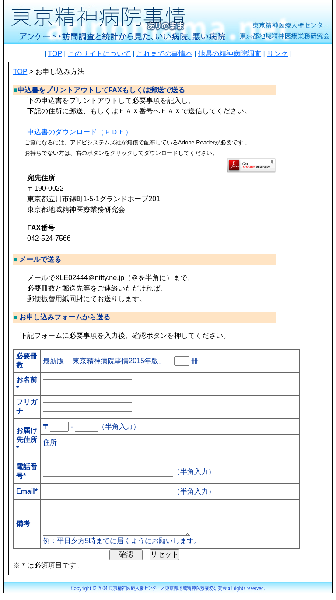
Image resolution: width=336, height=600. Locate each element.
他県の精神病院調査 (229, 53)
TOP (55, 53)
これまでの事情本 (164, 53)
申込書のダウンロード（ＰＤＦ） (79, 132)
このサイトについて (99, 53)
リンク (277, 53)
